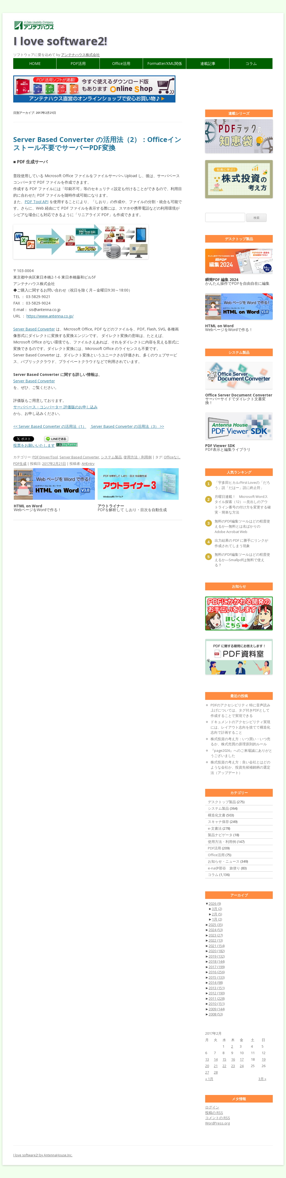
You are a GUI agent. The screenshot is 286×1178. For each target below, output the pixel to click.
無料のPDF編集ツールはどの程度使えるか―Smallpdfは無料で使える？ (242, 559)
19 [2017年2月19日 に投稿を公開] (263, 1059)
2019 (217, 956)
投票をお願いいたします (34, 445)
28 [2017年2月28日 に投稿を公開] (216, 1072)
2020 (217, 950)
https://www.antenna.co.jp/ (50, 316)
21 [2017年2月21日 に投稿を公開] (216, 1065)
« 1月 (209, 1078)
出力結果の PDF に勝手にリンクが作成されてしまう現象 (241, 543)
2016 (217, 971)
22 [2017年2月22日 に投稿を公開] (224, 1065)
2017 (217, 966)
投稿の (214, 1112)
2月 (217, 914)
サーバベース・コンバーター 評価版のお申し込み (55, 406)
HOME (35, 63)
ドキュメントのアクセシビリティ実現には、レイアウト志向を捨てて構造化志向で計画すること (240, 727)
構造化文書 (216, 815)
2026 (215, 903)
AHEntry (88, 463)
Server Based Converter (34, 329)
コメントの (217, 1117)
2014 (216, 982)
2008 (216, 1014)
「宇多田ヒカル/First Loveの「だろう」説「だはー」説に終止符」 (242, 485)
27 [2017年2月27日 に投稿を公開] (207, 1072)
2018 (217, 961)
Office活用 (121, 63)
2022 (216, 940)
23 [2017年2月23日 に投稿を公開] (233, 1065)
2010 (217, 1003)
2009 (217, 1009)
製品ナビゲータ (220, 834)
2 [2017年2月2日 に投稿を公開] (232, 1046)
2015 (217, 977)
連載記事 (207, 63)
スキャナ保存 (218, 821)
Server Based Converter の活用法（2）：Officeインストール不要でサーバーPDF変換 (97, 143)
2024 (216, 929)
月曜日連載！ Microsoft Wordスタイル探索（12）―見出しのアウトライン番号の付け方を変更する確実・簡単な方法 (243, 504)
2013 (217, 987)
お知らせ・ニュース (224, 861)
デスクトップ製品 (222, 801)
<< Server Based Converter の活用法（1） (49, 426)
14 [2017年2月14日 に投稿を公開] (216, 1059)
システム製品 (111, 457)
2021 (217, 945)
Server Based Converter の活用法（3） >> (127, 426)
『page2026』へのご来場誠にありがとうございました (241, 753)
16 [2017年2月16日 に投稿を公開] (233, 1059)
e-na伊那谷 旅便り (224, 868)
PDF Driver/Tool (45, 457)
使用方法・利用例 (138, 457)
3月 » (262, 1078)
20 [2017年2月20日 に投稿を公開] (207, 1065)
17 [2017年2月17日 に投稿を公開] (242, 1059)
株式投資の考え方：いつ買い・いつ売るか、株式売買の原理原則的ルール (240, 741)
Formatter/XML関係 (164, 63)
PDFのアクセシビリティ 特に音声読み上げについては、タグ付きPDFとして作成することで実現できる (240, 710)
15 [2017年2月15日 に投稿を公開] (224, 1059)
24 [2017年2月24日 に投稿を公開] (242, 1065)
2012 (217, 993)
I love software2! (60, 40)
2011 (217, 998)
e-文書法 (215, 828)
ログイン (212, 1107)
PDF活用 (78, 63)
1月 (217, 919)
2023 (216, 935)
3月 (217, 908)
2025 (216, 924)
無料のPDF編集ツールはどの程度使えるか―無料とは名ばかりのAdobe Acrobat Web (242, 526)
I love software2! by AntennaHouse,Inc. (42, 1155)
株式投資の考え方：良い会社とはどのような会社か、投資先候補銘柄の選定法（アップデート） (240, 767)
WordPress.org (217, 1123)
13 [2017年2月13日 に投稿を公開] (207, 1059)
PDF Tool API (36, 201)
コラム (251, 63)
